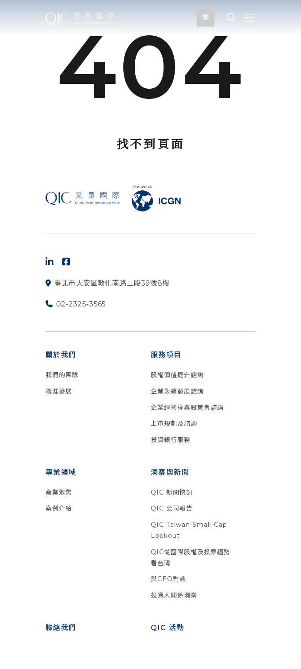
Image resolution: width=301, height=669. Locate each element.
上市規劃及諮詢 (174, 423)
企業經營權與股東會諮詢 (187, 408)
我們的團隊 (62, 375)
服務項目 (166, 355)
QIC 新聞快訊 (172, 492)
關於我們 (61, 355)
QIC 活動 (168, 628)
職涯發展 (59, 391)
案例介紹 (59, 508)
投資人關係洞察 (174, 595)
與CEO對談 (168, 579)
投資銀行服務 (171, 440)
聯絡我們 (61, 628)
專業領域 (61, 472)
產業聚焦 (59, 492)
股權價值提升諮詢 (177, 375)
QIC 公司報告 (172, 508)
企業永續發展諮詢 (177, 391)
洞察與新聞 (170, 472)
